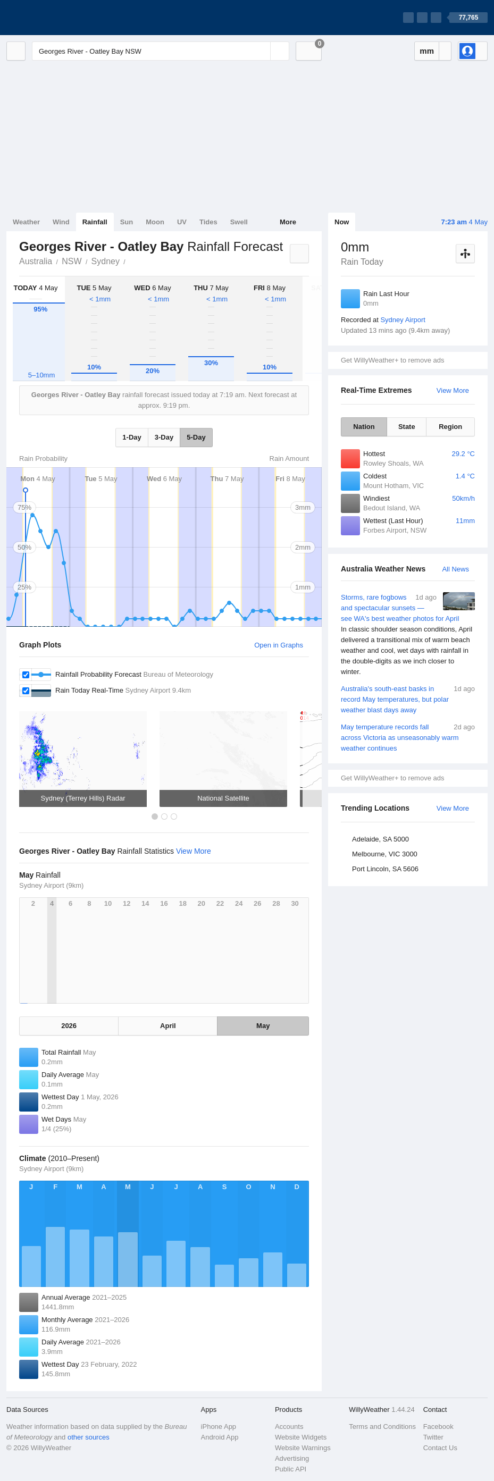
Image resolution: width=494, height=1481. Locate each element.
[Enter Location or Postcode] (160, 51)
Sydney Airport (402, 320)
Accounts (289, 1426)
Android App (220, 1437)
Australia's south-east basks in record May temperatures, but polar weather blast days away (408, 699)
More (288, 222)
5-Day (196, 437)
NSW (71, 261)
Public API (290, 1469)
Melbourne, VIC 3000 (384, 854)
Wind (61, 222)
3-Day (164, 437)
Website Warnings (303, 1448)
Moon (155, 222)
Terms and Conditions (382, 1426)
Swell (239, 222)
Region (450, 427)
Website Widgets (300, 1437)
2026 (69, 1026)
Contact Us (440, 1448)
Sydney (105, 261)
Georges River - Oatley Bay (131, 260)
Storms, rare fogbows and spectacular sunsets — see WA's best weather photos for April (408, 634)
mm (427, 50)
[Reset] (261, 51)
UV (182, 222)
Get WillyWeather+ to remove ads (392, 360)
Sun (126, 222)
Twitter (433, 1437)
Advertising (292, 1458)
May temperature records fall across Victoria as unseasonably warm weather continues (408, 737)
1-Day (131, 437)
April (168, 1026)
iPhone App (219, 1426)
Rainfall (94, 222)
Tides (208, 222)
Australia (35, 261)
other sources (89, 1437)
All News (455, 569)
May (263, 1026)
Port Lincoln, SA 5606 (385, 869)
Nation (363, 427)
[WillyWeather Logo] (56, 17)
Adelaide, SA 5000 (380, 839)
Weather (26, 222)
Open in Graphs (278, 645)
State (406, 427)
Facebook (438, 1426)
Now (341, 222)
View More (453, 390)
